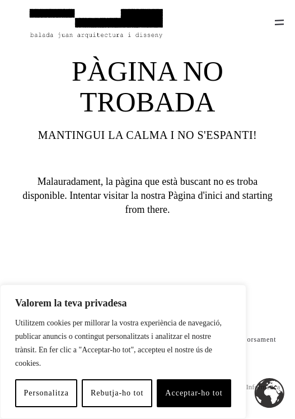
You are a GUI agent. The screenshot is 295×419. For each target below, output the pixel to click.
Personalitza (46, 393)
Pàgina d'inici (195, 195)
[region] (123, 352)
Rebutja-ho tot (117, 393)
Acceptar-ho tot (193, 393)
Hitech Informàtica (252, 387)
